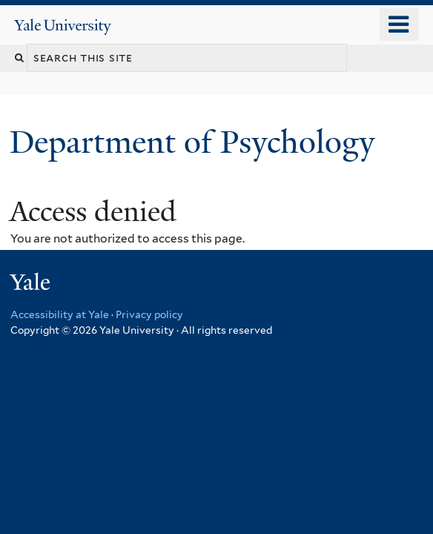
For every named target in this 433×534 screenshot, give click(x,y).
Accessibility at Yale (59, 314)
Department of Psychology (196, 142)
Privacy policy (149, 314)
